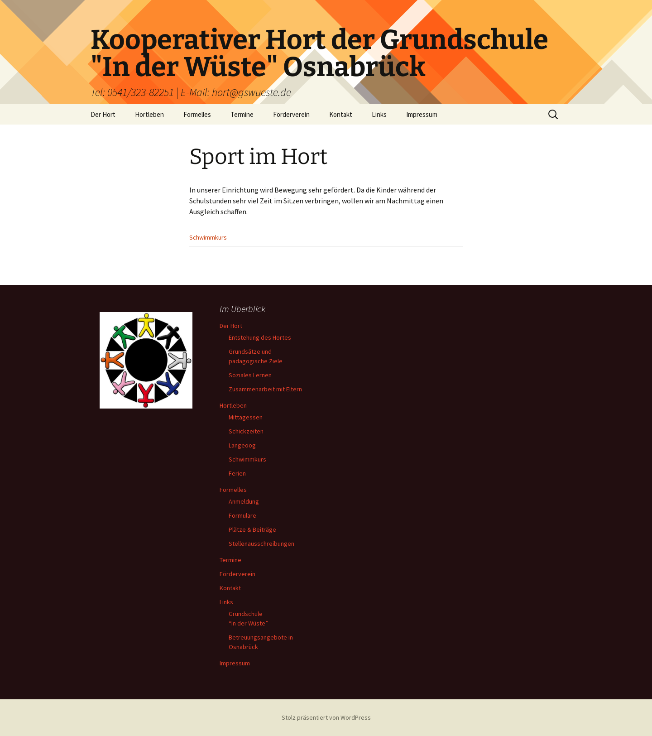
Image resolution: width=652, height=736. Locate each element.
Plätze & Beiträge (252, 529)
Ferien (237, 473)
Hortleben (149, 114)
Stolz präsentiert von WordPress (326, 717)
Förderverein (291, 114)
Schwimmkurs (208, 237)
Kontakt (340, 114)
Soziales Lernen (250, 375)
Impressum (421, 114)
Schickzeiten (246, 431)
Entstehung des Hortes (260, 337)
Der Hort (103, 114)
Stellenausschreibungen (261, 543)
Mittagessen (246, 417)
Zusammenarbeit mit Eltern (265, 389)
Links (379, 114)
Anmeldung (244, 501)
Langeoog (242, 445)
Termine (242, 114)
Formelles (197, 114)
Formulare (242, 515)
